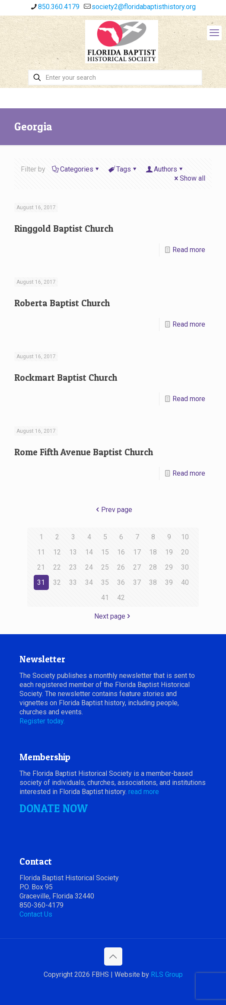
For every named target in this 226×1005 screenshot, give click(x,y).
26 (121, 567)
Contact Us (35, 914)
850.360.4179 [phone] (59, 7)
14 (89, 552)
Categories (76, 169)
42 (121, 597)
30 (185, 567)
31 (41, 582)
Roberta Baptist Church (62, 303)
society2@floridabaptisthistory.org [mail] (144, 7)
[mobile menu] (214, 33)
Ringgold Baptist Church (63, 228)
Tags (123, 169)
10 (185, 537)
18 (153, 552)
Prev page (113, 510)
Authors (165, 169)
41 (105, 597)
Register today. (42, 721)
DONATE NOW (53, 808)
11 (41, 552)
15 (105, 552)
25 (105, 567)
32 (57, 582)
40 (185, 582)
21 (41, 567)
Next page (113, 616)
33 (73, 582)
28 (153, 567)
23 (73, 567)
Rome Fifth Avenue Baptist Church (83, 452)
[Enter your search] (115, 77)
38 (153, 582)
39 (169, 582)
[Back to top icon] (113, 956)
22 (57, 567)
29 (169, 567)
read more (143, 792)
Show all (189, 178)
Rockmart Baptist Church (65, 377)
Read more (188, 250)
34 (89, 582)
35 (105, 582)
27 (137, 567)
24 (89, 567)
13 (73, 552)
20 (185, 552)
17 (137, 552)
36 (121, 582)
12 (57, 552)
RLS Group (167, 974)
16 (121, 552)
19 (169, 552)
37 (137, 582)
